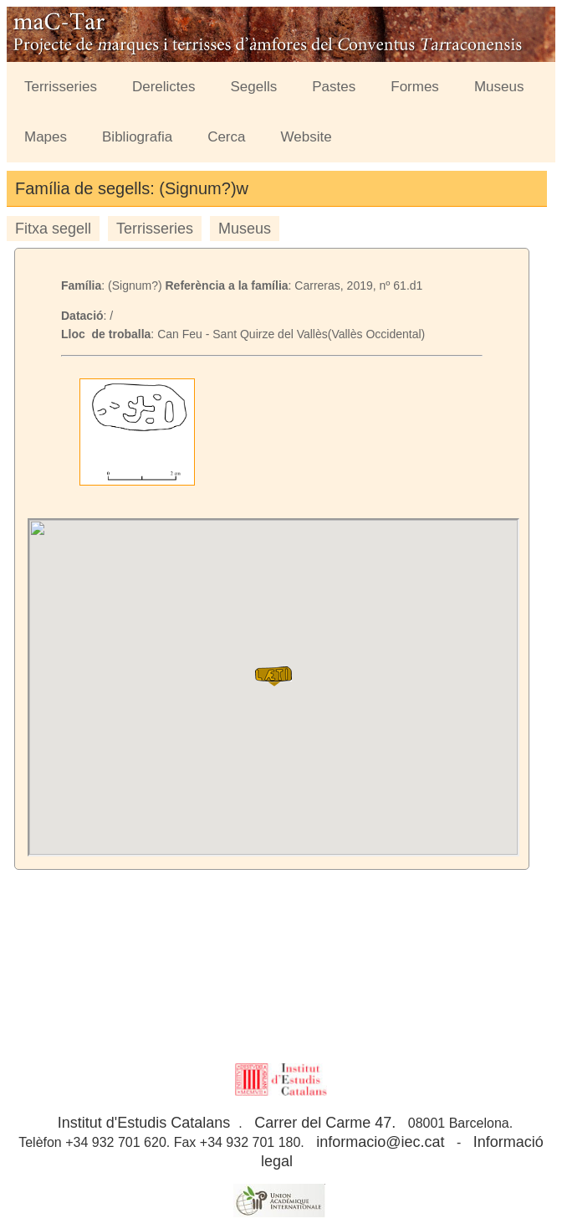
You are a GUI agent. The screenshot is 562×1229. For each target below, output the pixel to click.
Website (306, 137)
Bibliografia (137, 137)
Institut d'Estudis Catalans (144, 1122)
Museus (499, 87)
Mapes (45, 137)
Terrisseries (60, 87)
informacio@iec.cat (380, 1142)
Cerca (226, 137)
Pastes (333, 87)
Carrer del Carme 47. (325, 1122)
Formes (415, 87)
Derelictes (164, 87)
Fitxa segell (53, 228)
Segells (254, 87)
